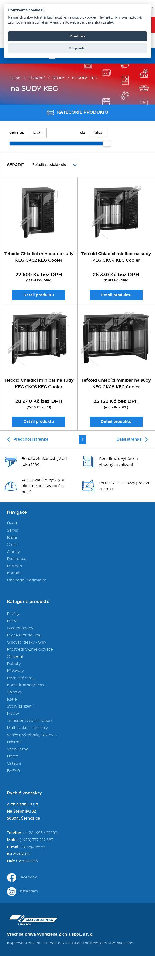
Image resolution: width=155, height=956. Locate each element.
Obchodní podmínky (26, 580)
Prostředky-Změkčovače (30, 649)
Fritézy (13, 614)
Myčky (13, 713)
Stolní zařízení (20, 706)
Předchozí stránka (27, 439)
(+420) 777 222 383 (36, 840)
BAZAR (13, 771)
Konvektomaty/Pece (26, 685)
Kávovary (15, 671)
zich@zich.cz (33, 847)
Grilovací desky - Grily (26, 642)
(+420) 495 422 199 (40, 833)
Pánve (13, 621)
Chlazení (36, 78)
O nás (12, 544)
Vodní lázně (17, 749)
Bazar (12, 537)
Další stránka (132, 439)
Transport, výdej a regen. (29, 720)
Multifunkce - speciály (27, 728)
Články (13, 552)
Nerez (12, 756)
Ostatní (14, 763)
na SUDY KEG (84, 78)
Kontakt (14, 573)
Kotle (12, 699)
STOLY (58, 78)
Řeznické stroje (21, 678)
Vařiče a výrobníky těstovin (32, 735)
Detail (38, 295)
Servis (12, 530)
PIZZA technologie (24, 635)
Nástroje (15, 742)
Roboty (14, 664)
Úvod (15, 78)
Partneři (14, 566)
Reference (16, 559)
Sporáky (14, 692)
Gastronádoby (20, 628)
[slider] (107, 143)
